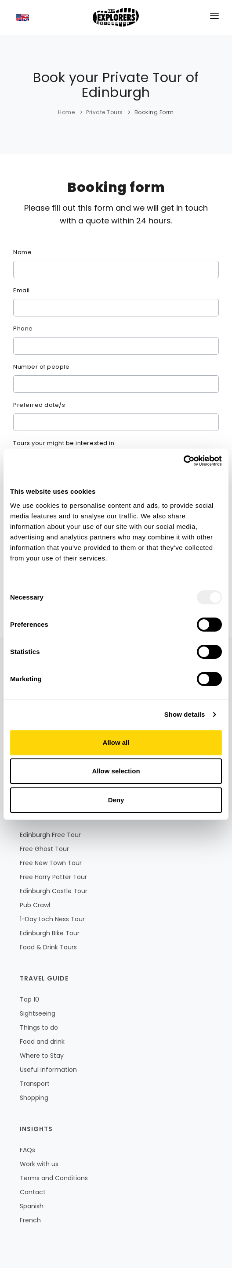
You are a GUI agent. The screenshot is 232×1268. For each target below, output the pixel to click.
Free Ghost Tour (44, 848)
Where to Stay (42, 1055)
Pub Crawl (35, 905)
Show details (184, 714)
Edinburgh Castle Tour (53, 891)
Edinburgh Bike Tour (50, 933)
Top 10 (29, 999)
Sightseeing (37, 1013)
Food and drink (42, 1041)
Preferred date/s (39, 405)
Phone (23, 328)
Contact (33, 1192)
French (30, 1220)
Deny (116, 800)
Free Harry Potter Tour (53, 877)
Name (22, 252)
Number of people (41, 367)
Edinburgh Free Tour (50, 834)
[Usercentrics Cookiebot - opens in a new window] (183, 461)
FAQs (27, 1150)
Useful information (48, 1069)
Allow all (116, 742)
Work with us (39, 1164)
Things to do (39, 1027)
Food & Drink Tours (48, 947)
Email (21, 290)
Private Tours (104, 112)
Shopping (34, 1097)
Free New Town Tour (51, 863)
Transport (35, 1083)
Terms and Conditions (54, 1178)
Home (66, 112)
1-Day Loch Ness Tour (52, 919)
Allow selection (116, 771)
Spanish (32, 1206)
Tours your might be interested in (63, 443)
